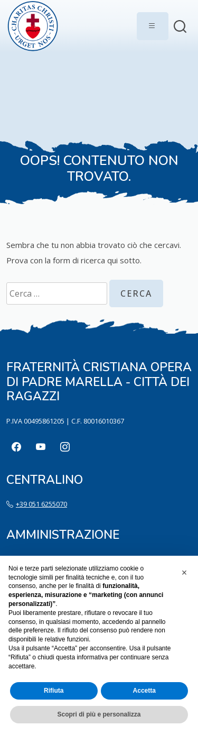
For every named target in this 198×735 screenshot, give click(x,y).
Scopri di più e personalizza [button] (98, 714)
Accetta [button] (144, 690)
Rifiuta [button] (53, 690)
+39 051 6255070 (41, 504)
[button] (184, 572)
